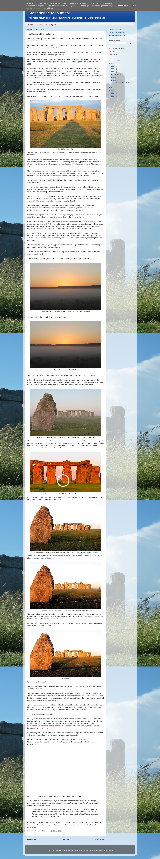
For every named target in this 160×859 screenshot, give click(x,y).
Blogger (110, 850)
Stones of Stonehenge (116, 32)
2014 (113, 96)
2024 (113, 66)
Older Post (99, 839)
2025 (113, 63)
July (114, 77)
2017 (113, 93)
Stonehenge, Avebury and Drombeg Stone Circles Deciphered (50, 726)
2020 (113, 72)
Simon (113, 51)
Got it (133, 6)
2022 (113, 69)
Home (66, 839)
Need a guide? (51, 25)
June (115, 80)
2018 (113, 90)
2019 (113, 87)
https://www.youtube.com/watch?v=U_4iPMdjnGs (45, 742)
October (116, 74)
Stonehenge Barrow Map (117, 35)
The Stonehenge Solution (77, 62)
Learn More (123, 6)
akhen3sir (114, 54)
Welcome (30, 25)
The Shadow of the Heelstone (122, 83)
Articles (40, 25)
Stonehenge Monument (49, 13)
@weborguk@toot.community (72, 850)
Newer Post (32, 839)
